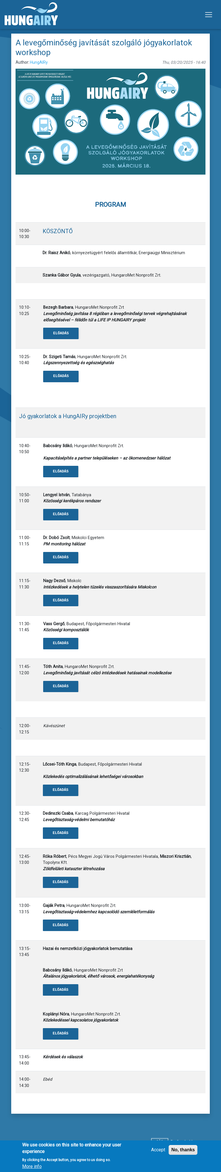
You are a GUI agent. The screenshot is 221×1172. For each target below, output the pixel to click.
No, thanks (183, 1150)
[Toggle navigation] (208, 14)
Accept (158, 1151)
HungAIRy (39, 62)
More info (32, 1167)
